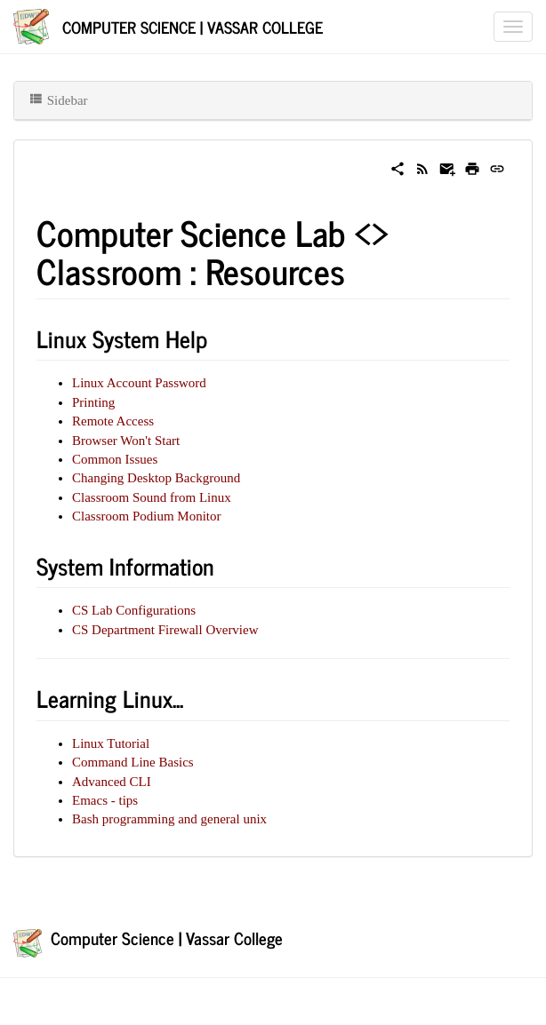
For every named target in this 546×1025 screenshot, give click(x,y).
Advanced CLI (111, 782)
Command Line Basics (133, 762)
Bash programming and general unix (169, 819)
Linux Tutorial (110, 743)
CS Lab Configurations (134, 610)
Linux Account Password (139, 383)
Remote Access (113, 421)
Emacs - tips (105, 800)
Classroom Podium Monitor (146, 516)
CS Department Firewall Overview (165, 630)
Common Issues (114, 459)
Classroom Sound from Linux (151, 497)
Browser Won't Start (126, 440)
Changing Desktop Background (156, 478)
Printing (93, 402)
